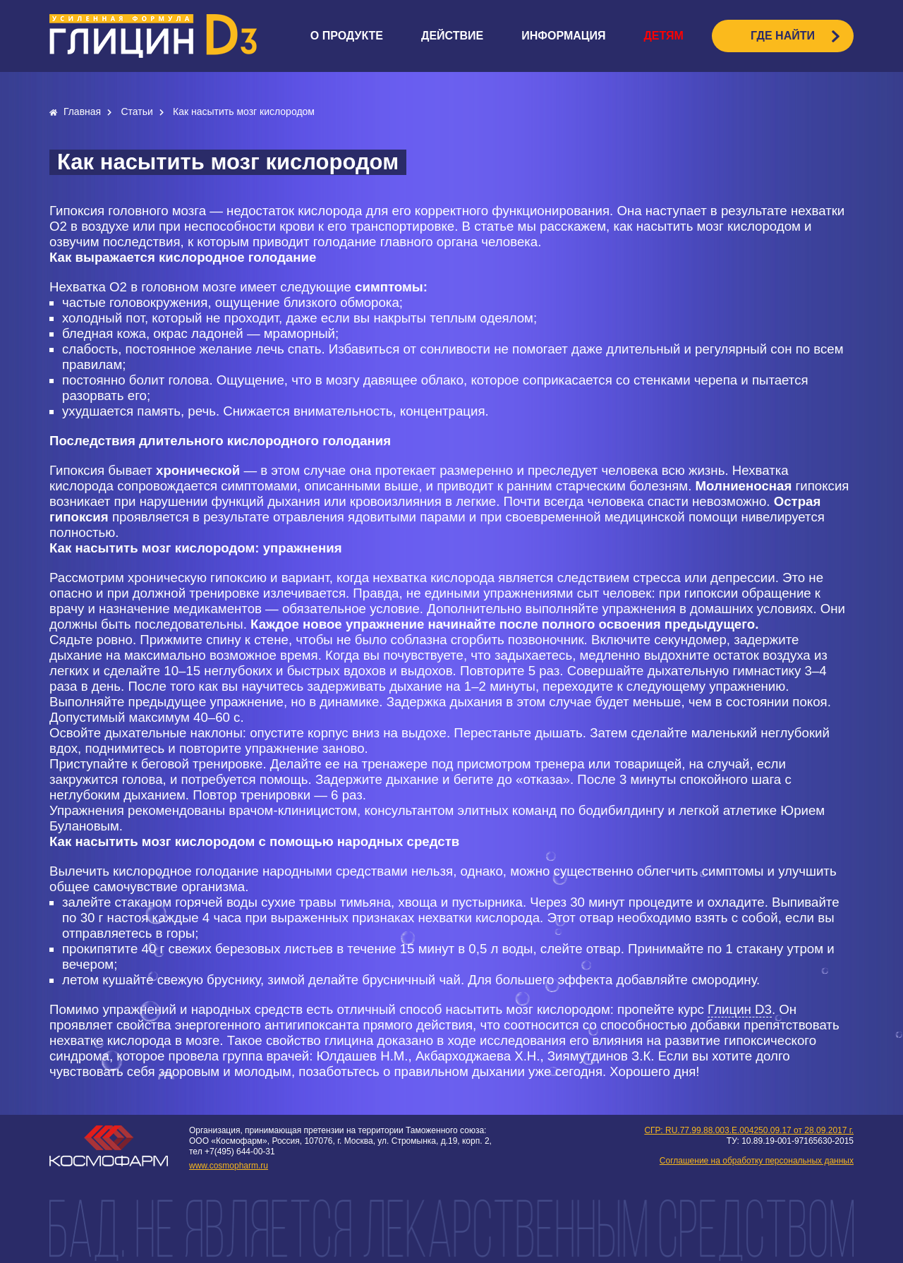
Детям (663, 36)
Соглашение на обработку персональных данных (757, 1161)
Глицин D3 (740, 1009)
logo (153, 36)
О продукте (346, 36)
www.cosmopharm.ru (228, 1166)
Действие (452, 36)
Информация (563, 36)
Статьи (138, 111)
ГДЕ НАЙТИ (783, 36)
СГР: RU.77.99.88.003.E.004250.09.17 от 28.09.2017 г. (749, 1130)
